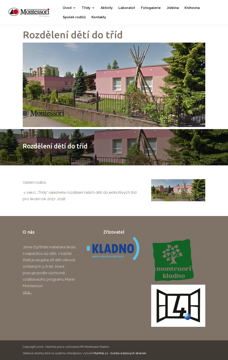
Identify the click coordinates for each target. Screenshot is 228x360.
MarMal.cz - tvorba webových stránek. (120, 353)
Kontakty (99, 17)
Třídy (86, 8)
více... (27, 292)
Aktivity (107, 8)
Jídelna (173, 8)
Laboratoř (126, 8)
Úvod (67, 8)
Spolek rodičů (74, 17)
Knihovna (192, 8)
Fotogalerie (151, 8)
